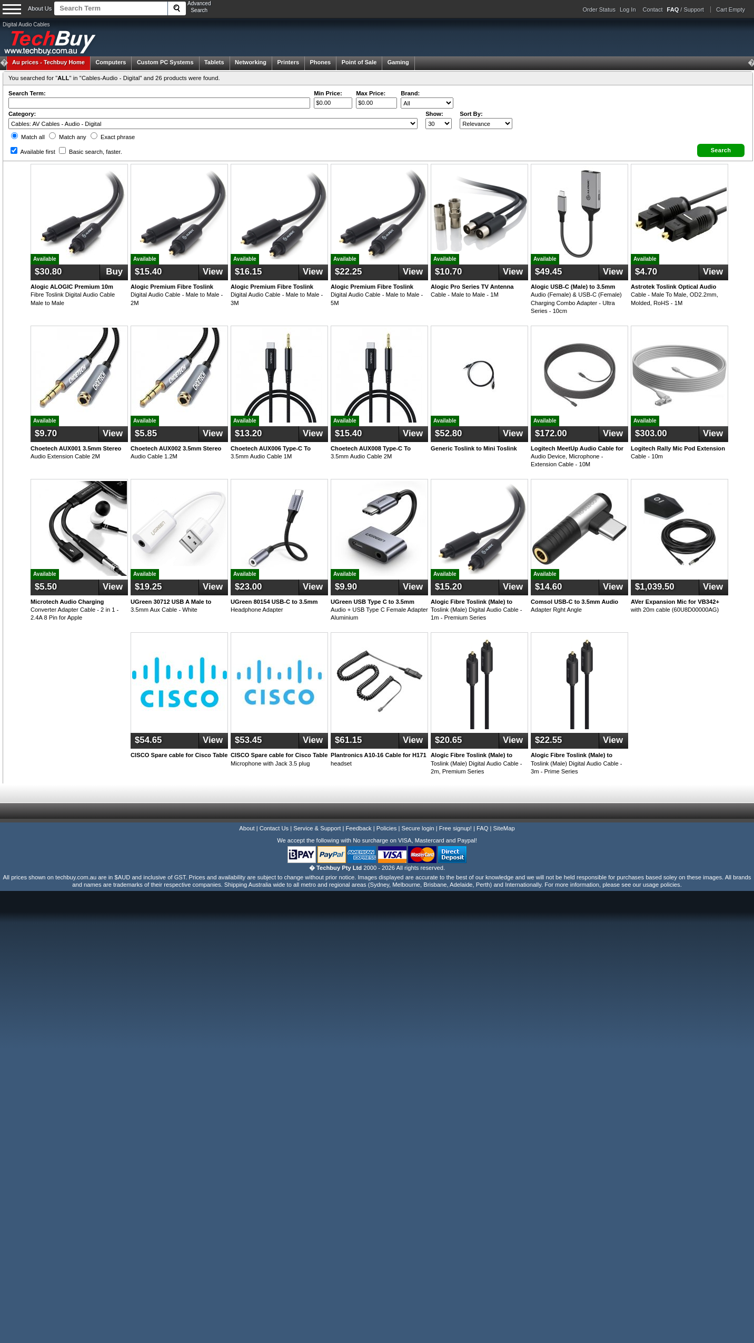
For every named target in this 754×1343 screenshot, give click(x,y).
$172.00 (551, 433)
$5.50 (46, 587)
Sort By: (471, 114)
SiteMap (504, 828)
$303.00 (651, 433)
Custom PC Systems (165, 62)
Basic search (90, 152)
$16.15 (248, 272)
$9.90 (346, 587)
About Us (40, 8)
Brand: (410, 93)
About (246, 828)
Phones (320, 62)
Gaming (398, 62)
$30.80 (48, 272)
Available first (33, 152)
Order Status (599, 9)
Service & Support (317, 828)
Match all (28, 137)
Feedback (358, 828)
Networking (250, 62)
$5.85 (146, 433)
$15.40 (148, 272)
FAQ (482, 828)
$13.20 (248, 433)
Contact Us (274, 828)
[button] (721, 150)
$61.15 (348, 740)
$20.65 (448, 740)
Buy (113, 272)
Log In (628, 9)
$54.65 (148, 740)
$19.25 (148, 587)
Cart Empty (730, 9)
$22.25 (348, 272)
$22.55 (548, 740)
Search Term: (27, 93)
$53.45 (248, 740)
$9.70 (46, 433)
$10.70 (448, 272)
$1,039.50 (654, 587)
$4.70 (646, 272)
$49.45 (548, 272)
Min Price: (328, 93)
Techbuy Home (48, 62)
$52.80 (448, 433)
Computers (110, 62)
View (213, 272)
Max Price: (370, 93)
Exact (113, 137)
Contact (653, 9)
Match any (67, 137)
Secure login (417, 828)
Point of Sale (359, 62)
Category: (22, 114)
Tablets (214, 62)
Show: (434, 114)
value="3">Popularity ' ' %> (486, 123)
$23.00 (248, 587)
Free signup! (455, 828)
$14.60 (548, 587)
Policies (386, 828)
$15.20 (448, 587)
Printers (288, 62)
